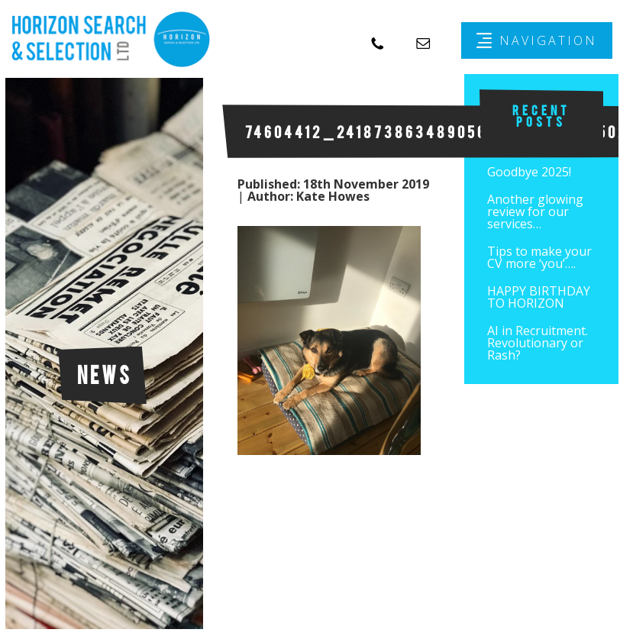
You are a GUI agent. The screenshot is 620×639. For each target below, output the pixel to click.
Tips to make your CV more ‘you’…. (539, 257)
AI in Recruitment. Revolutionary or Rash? (537, 342)
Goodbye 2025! (529, 171)
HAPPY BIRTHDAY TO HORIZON (538, 296)
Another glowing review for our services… (535, 211)
